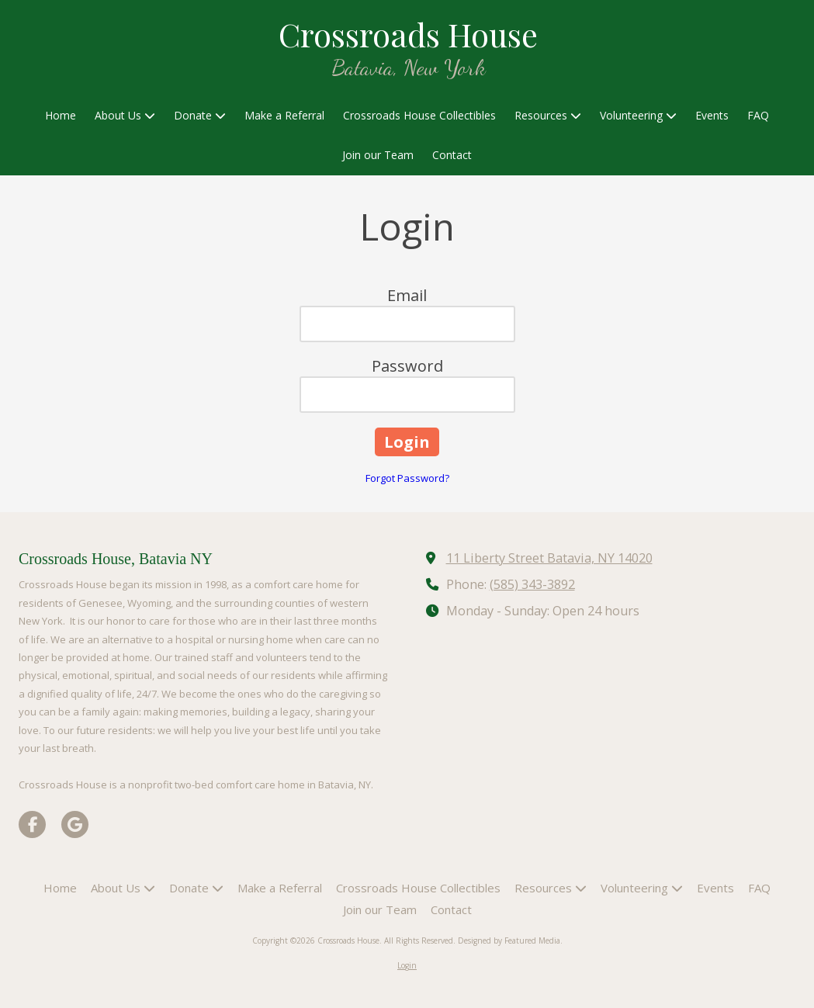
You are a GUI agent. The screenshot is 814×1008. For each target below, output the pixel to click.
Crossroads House (408, 33)
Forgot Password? (407, 478)
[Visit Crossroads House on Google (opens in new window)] (74, 824)
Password (407, 365)
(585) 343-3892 (532, 584)
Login (407, 965)
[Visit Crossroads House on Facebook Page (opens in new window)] (32, 824)
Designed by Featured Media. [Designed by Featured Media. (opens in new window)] (510, 940)
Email (407, 295)
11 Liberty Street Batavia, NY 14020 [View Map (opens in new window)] (549, 557)
